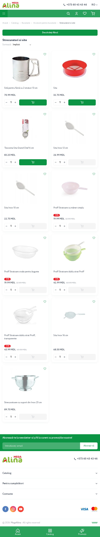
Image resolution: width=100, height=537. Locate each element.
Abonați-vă (89, 445)
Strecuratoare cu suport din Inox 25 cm (23, 402)
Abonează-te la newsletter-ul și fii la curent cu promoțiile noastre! (37, 438)
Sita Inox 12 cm (60, 148)
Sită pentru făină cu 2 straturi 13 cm (20, 88)
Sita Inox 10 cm (11, 207)
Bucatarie (26, 23)
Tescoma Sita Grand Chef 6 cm (19, 148)
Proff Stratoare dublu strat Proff (68, 271)
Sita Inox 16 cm (60, 335)
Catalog (14, 23)
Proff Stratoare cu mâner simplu (68, 207)
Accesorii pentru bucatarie (44, 23)
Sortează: (7, 44)
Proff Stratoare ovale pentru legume (21, 271)
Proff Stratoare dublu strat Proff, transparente (19, 337)
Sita (55, 88)
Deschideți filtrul (50, 32)
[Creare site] (95, 522)
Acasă (5, 23)
